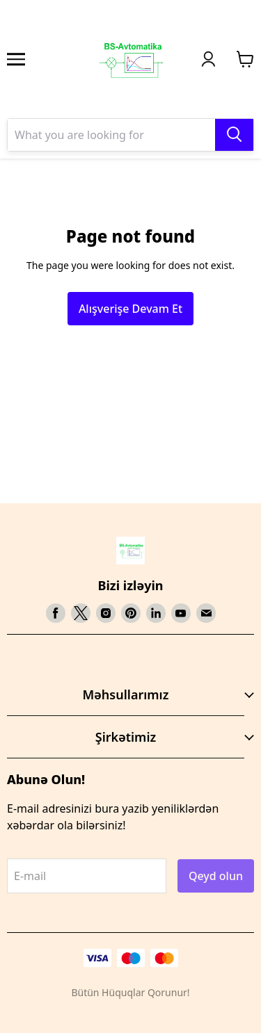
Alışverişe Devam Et (130, 308)
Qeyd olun (216, 876)
